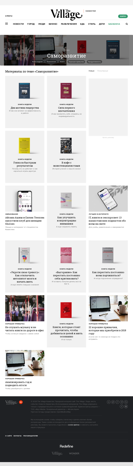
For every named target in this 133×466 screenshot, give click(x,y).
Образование (11, 214)
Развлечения (69, 24)
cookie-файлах (74, 425)
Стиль (92, 24)
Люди (41, 24)
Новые (91, 71)
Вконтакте (110, 402)
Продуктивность (94, 62)
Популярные (102, 71)
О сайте (8, 436)
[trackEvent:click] (24, 102)
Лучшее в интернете (99, 214)
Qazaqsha (114, 24)
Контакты (18, 436)
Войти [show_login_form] (123, 16)
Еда (82, 24)
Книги (62, 62)
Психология (51, 62)
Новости (18, 24)
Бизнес (53, 24)
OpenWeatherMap (64, 412)
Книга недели (25, 104)
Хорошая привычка (76, 62)
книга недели (37, 62)
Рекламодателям (30, 436)
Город (31, 24)
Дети (102, 24)
